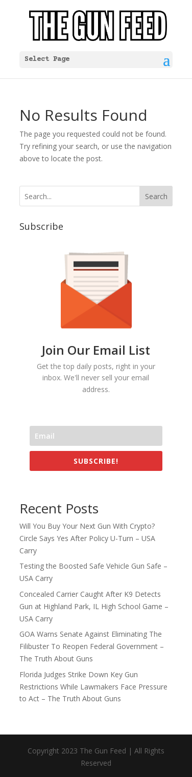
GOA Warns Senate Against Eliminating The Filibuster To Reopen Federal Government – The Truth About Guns (91, 646)
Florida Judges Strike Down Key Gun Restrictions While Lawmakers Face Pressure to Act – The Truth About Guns (93, 687)
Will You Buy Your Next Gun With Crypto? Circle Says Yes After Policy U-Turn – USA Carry (87, 538)
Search (156, 196)
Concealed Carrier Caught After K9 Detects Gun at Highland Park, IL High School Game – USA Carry (94, 606)
